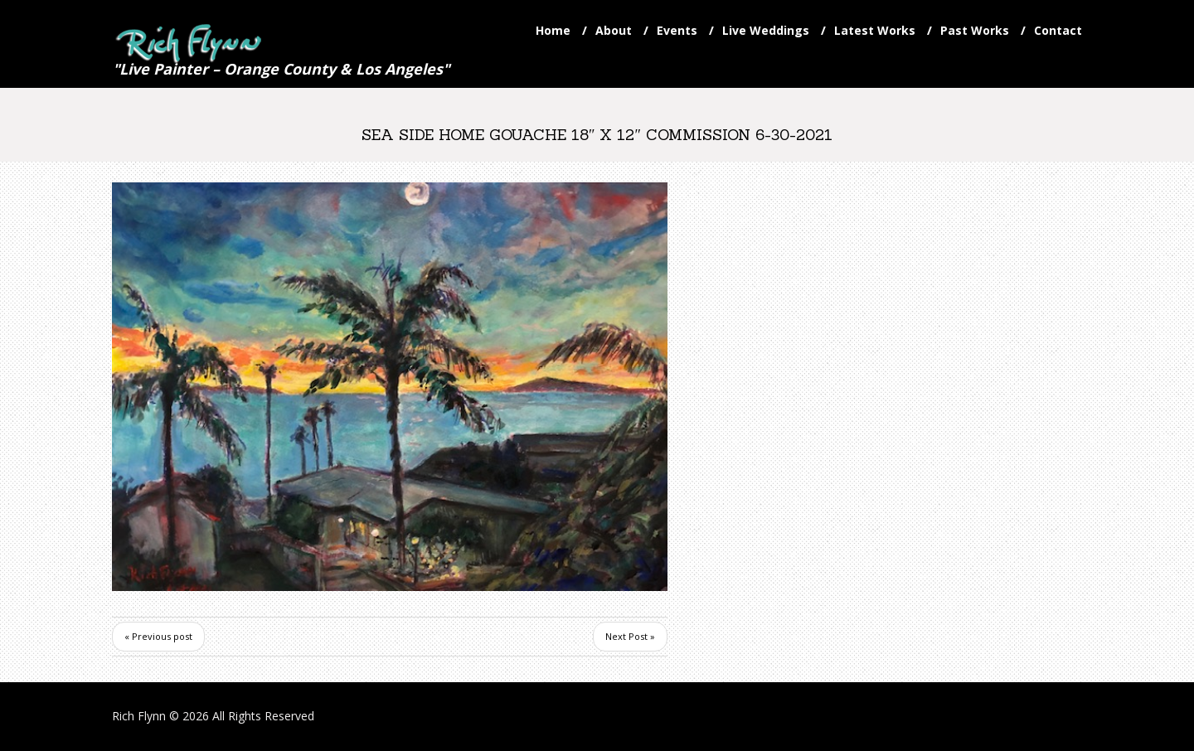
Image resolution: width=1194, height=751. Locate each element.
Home (553, 30)
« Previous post (158, 636)
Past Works (974, 30)
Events (677, 30)
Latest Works (874, 30)
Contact (1058, 30)
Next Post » (630, 636)
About (613, 30)
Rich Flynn (139, 716)
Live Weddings (765, 30)
